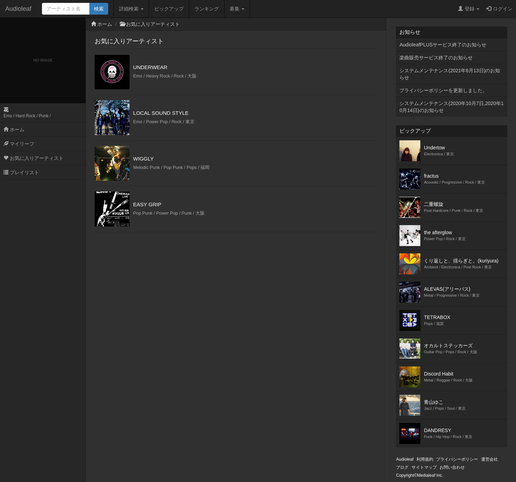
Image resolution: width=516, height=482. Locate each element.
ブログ (402, 467)
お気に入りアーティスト (33, 158)
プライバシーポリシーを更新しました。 (443, 90)
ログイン (499, 9)
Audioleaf (18, 8)
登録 (468, 9)
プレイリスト (21, 172)
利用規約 (425, 459)
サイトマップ (424, 467)
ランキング (206, 9)
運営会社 (489, 459)
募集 (237, 9)
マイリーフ (18, 144)
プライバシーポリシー (457, 459)
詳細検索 (131, 9)
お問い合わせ (452, 467)
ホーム (13, 129)
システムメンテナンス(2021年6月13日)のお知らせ (449, 74)
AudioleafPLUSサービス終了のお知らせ (442, 44)
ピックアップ (169, 9)
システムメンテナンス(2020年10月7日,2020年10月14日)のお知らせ (451, 107)
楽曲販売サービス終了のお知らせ (436, 57)
